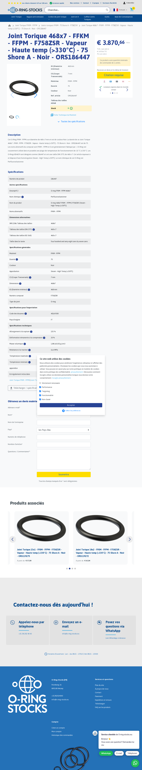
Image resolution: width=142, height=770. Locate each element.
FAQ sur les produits (102, 707)
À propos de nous (101, 689)
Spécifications (15, 171)
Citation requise (114, 75)
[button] (120, 9)
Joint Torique (16, 18)
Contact (98, 692)
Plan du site (99, 685)
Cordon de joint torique (57, 18)
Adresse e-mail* (14, 408)
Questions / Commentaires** (19, 452)
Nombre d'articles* (15, 444)
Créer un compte (58, 728)
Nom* (10, 415)
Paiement (99, 696)
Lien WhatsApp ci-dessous (115, 638)
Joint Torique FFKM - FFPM (19, 380)
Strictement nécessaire (51, 383)
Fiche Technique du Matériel (65, 115)
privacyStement (77, 372)
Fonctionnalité (47, 395)
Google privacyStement (61, 378)
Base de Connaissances (124, 18)
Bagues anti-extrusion (35, 18)
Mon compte (56, 731)
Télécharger (100, 704)
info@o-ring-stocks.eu (70, 634)
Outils (107, 18)
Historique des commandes (62, 735)
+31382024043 (57, 696)
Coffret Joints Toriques (89, 18)
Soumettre (64, 474)
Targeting (46, 391)
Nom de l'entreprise (15, 422)
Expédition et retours (103, 700)
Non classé (46, 399)
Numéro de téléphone (17, 437)
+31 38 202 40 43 (25, 634)
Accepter (71, 405)
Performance (47, 387)
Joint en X (75, 18)
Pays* (10, 430)
